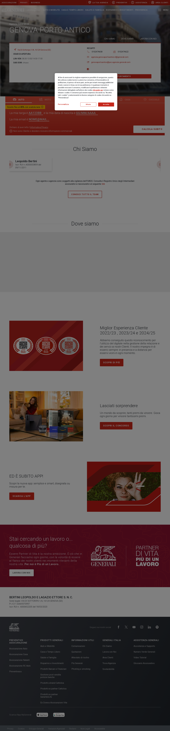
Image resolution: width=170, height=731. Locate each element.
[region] (86, 91)
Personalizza (63, 104)
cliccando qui (98, 90)
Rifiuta (88, 104)
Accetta (106, 104)
